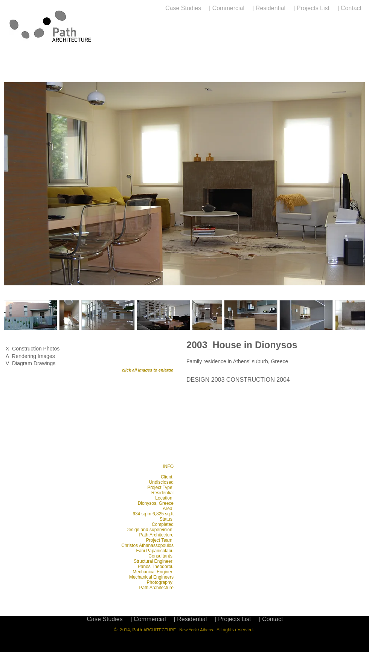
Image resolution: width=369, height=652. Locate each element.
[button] (184, 183)
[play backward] (13, 415)
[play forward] (163, 415)
